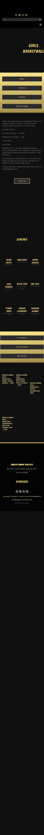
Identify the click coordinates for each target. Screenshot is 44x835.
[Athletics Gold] (22, 2)
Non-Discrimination (35, 496)
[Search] (40, 19)
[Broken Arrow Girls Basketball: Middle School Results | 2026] (8, 370)
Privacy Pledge (23, 496)
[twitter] (16, 15)
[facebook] (23, 15)
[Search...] (20, 19)
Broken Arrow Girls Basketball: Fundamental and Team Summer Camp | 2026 (7, 423)
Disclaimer (6, 496)
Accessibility (15, 496)
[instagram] (26, 15)
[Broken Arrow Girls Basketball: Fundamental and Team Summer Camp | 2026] (8, 408)
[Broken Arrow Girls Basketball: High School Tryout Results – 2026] (22, 370)
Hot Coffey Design (27, 500)
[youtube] (19, 15)
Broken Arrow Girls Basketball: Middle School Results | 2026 (8, 379)
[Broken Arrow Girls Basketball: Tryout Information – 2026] (36, 374)
